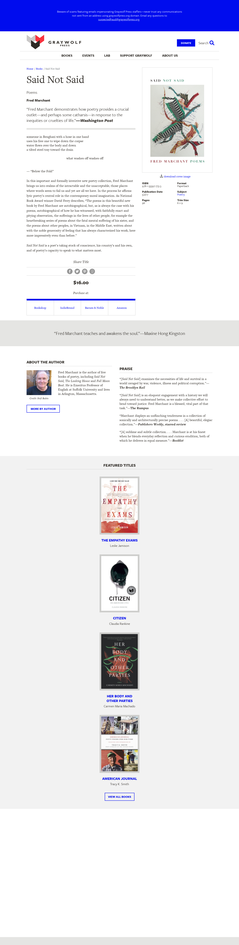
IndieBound (67, 308)
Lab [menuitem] (107, 55)
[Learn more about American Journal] (119, 744)
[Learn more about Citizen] (119, 583)
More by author (43, 409)
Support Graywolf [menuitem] (136, 55)
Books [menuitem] (66, 55)
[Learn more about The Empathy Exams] (119, 505)
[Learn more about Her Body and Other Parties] (119, 661)
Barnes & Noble (94, 308)
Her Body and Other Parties (120, 698)
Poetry (181, 194)
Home (30, 68)
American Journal (119, 778)
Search (203, 42)
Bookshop (40, 308)
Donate (186, 43)
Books (39, 68)
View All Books (119, 797)
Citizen (119, 618)
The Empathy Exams (119, 540)
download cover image (177, 176)
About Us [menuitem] (170, 55)
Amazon (122, 308)
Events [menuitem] (88, 55)
